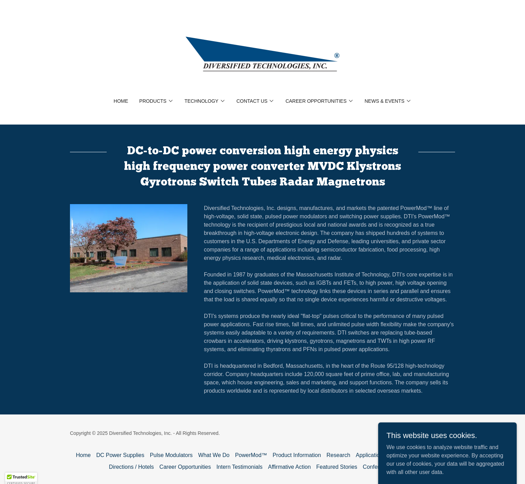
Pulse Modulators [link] (171, 455)
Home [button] (83, 455)
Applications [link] (370, 455)
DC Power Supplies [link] (120, 455)
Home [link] (121, 101)
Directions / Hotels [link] (131, 467)
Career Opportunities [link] (185, 467)
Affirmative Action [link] (289, 467)
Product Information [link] (297, 455)
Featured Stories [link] (336, 467)
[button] (156, 101)
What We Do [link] (213, 455)
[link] (263, 53)
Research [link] (338, 455)
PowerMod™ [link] (251, 455)
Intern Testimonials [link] (239, 467)
